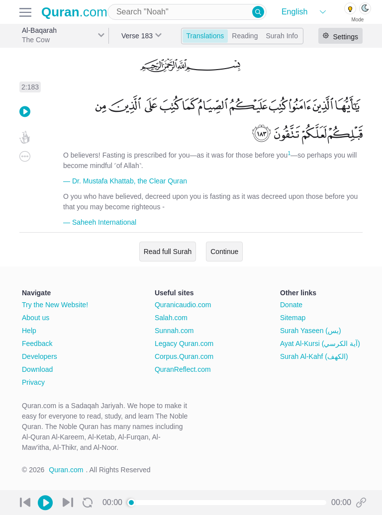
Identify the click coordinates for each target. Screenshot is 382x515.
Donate (291, 305)
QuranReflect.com (183, 369)
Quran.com (66, 470)
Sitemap (292, 318)
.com (74, 11)
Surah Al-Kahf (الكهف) (314, 356)
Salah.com (171, 318)
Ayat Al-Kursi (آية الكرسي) (320, 343)
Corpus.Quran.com (184, 356)
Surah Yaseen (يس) (310, 331)
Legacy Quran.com (184, 343)
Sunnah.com (174, 331)
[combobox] (187, 12)
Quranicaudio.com (183, 305)
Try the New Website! (55, 305)
